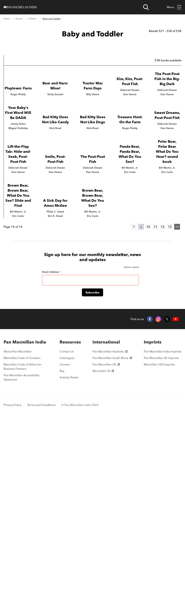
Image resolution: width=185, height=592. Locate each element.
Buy (62, 542)
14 (177, 398)
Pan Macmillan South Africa (112, 529)
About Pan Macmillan (17, 523)
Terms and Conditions (41, 576)
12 (162, 398)
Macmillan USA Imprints (159, 535)
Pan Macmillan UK (106, 535)
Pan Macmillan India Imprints (162, 523)
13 (170, 398)
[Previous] (141, 398)
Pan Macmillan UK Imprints (161, 529)
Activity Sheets (69, 548)
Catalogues (67, 529)
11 (155, 398)
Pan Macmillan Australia (109, 523)
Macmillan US (103, 542)
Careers (65, 535)
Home (7, 18)
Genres (18, 18)
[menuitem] (26, 513)
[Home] (20, 7)
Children (32, 18)
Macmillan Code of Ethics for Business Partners (22, 538)
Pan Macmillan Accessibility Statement (21, 549)
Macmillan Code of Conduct (22, 529)
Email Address (51, 443)
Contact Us (67, 523)
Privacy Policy (12, 576)
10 (148, 398)
